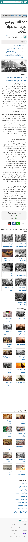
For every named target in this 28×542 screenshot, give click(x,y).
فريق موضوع (14, 530)
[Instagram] (20, 520)
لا (11, 217)
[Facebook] (26, 520)
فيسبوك (14, 223)
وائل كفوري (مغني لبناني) (20, 512)
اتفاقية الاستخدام (23, 527)
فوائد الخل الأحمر (22, 502)
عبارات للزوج (24, 496)
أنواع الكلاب (24, 483)
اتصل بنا (25, 524)
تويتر (9, 223)
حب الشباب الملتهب (22, 509)
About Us (25, 530)
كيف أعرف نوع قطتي (21, 493)
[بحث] (20, 2)
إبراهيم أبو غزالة (9, 36)
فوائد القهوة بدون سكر (21, 499)
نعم (16, 217)
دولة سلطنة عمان (22, 505)
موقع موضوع (23, 490)
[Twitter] (23, 520)
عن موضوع (14, 524)
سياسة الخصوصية (13, 527)
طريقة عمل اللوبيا (22, 487)
